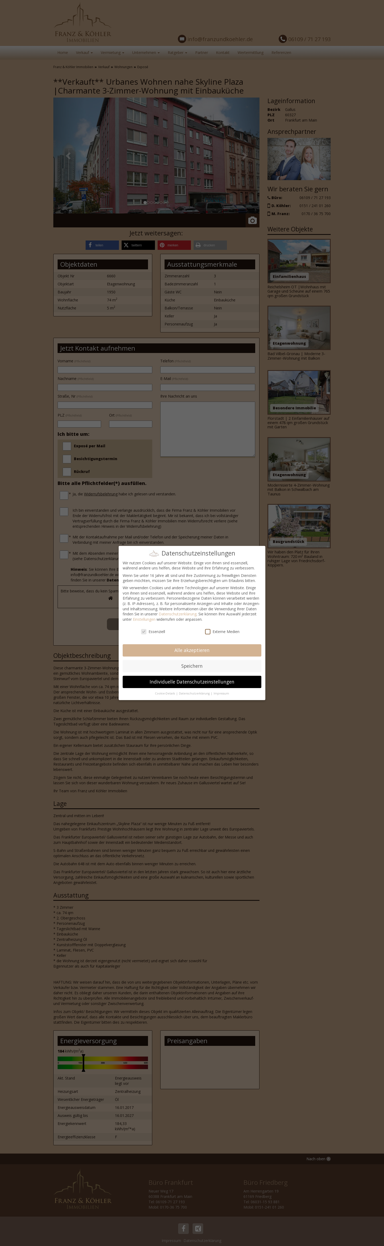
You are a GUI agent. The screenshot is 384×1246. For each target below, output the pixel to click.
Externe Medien (222, 631)
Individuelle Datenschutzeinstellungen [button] (192, 681)
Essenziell (153, 631)
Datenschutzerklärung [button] (194, 693)
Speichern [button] (192, 666)
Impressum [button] (221, 693)
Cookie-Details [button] (165, 693)
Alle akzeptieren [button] (192, 650)
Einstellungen (144, 619)
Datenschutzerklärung (178, 613)
